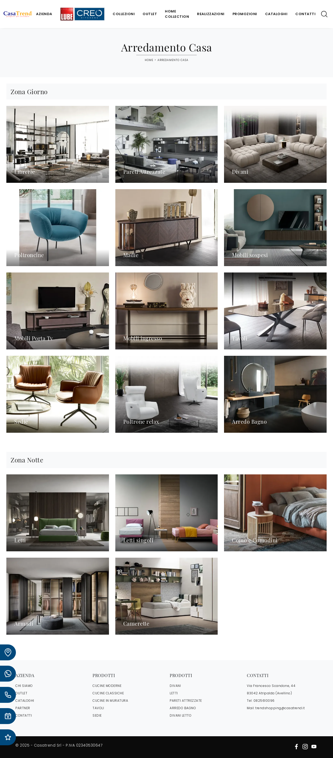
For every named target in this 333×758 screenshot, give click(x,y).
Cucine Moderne (107, 685)
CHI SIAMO (24, 685)
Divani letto (180, 715)
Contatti (305, 13)
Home (149, 60)
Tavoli (98, 708)
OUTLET (21, 693)
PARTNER (22, 708)
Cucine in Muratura (110, 700)
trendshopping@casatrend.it (280, 708)
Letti (174, 693)
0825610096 (264, 700)
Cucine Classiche (108, 693)
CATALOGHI (24, 700)
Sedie (97, 715)
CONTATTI (23, 715)
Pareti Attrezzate (186, 700)
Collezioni (124, 13)
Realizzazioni (211, 13)
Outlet (150, 13)
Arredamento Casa (173, 60)
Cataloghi (276, 13)
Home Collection (177, 14)
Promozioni (245, 13)
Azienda (44, 13)
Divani (175, 685)
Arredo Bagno (183, 708)
